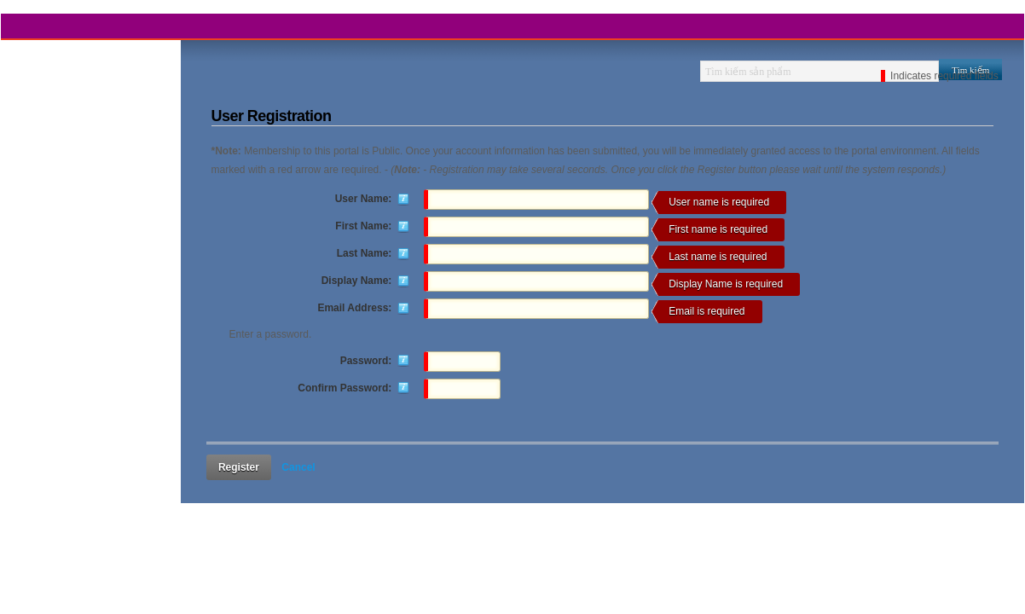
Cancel (298, 467)
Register (238, 467)
